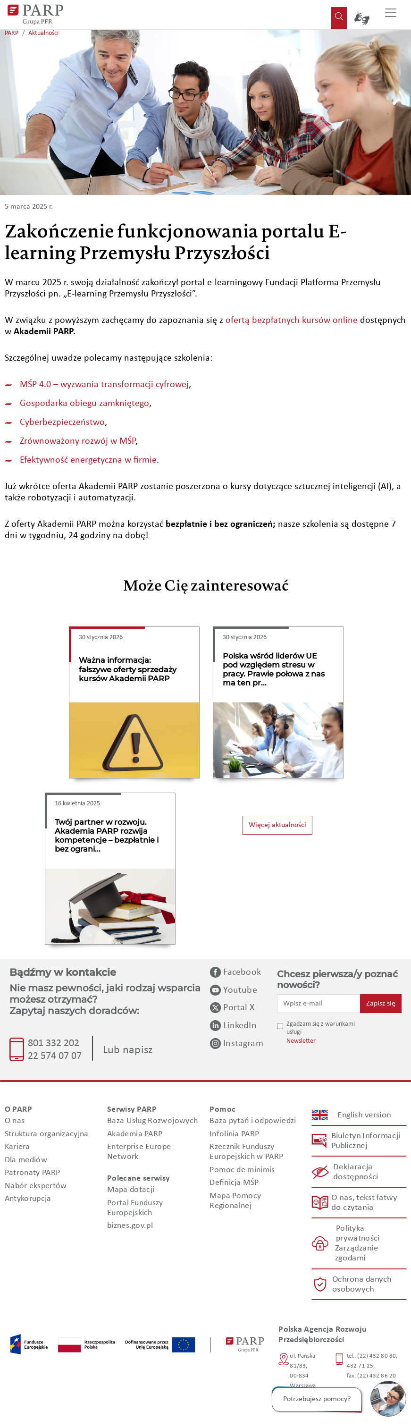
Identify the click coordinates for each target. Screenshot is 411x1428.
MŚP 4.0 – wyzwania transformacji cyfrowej (104, 384)
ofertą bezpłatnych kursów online (292, 320)
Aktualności (43, 33)
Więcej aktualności (277, 825)
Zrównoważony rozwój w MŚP (77, 441)
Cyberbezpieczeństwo (62, 422)
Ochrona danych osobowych (362, 1284)
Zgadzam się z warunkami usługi (320, 1028)
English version (365, 1115)
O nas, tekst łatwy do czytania (364, 1203)
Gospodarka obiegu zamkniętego (84, 403)
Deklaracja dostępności (356, 1172)
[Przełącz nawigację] (390, 14)
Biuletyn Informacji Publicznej (365, 1141)
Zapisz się (380, 1003)
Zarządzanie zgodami (357, 1254)
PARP (11, 33)
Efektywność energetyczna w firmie (88, 460)
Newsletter (301, 1041)
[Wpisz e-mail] (319, 1003)
